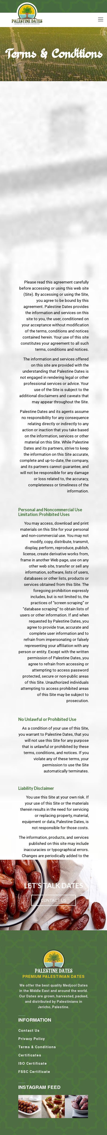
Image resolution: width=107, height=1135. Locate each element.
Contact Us (29, 1030)
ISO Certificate (32, 1063)
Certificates (29, 1055)
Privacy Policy (31, 1039)
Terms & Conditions (37, 1047)
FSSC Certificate (34, 1072)
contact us (53, 900)
